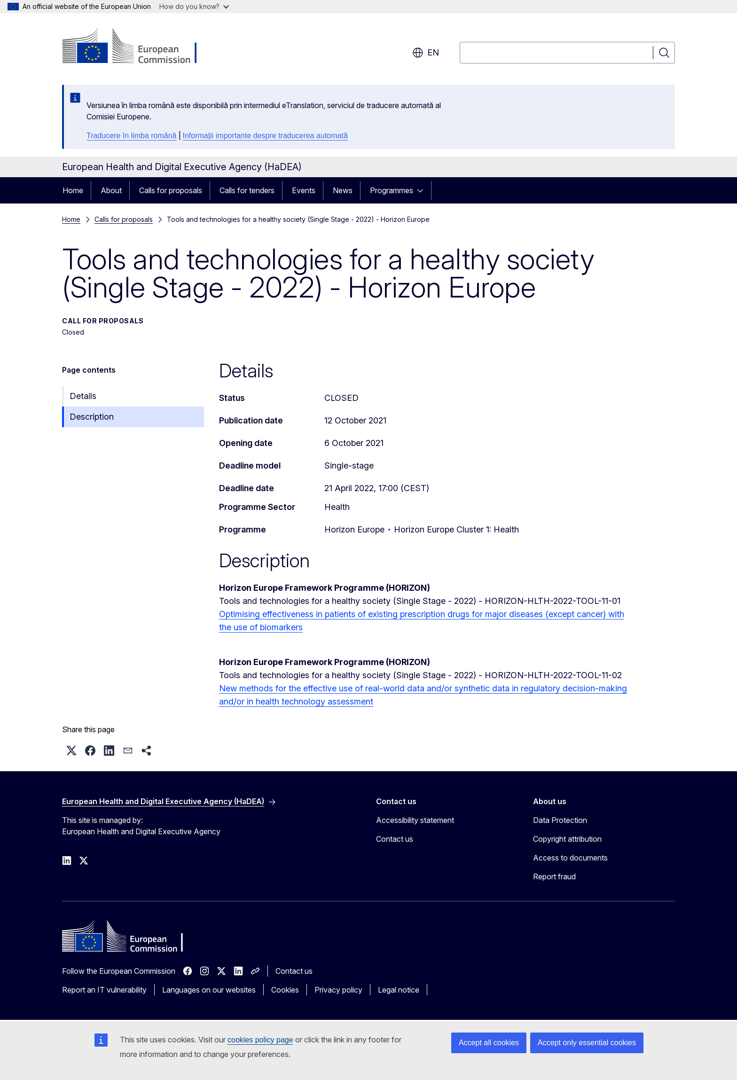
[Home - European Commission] (138, 47)
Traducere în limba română (131, 136)
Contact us (394, 839)
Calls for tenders (247, 190)
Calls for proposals (170, 190)
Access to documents (570, 857)
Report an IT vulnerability (104, 989)
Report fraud (554, 876)
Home (73, 190)
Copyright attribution (567, 839)
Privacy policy (338, 989)
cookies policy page (260, 1040)
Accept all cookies (489, 1043)
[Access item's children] (423, 190)
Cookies (285, 989)
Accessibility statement (415, 820)
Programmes (391, 190)
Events (303, 190)
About (111, 190)
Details (83, 396)
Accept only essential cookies (587, 1043)
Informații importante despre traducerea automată (265, 136)
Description (92, 417)
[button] (71, 750)
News (343, 190)
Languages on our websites (209, 989)
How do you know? (194, 6)
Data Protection (560, 820)
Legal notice (398, 989)
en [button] (425, 52)
